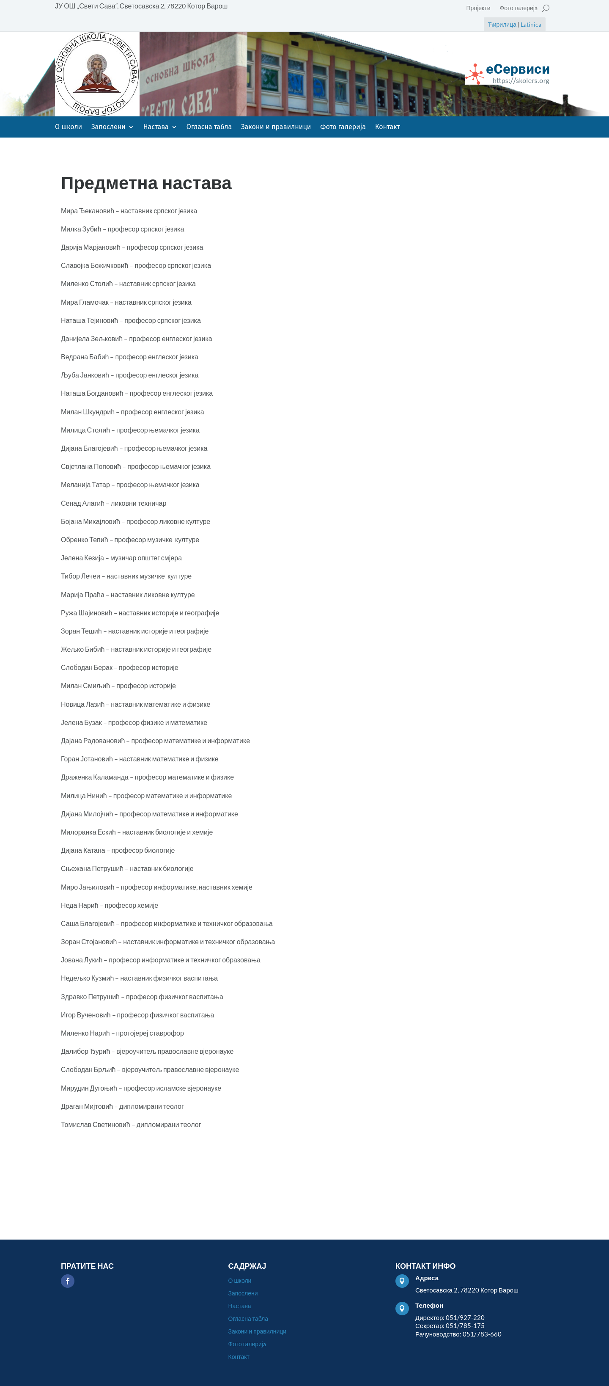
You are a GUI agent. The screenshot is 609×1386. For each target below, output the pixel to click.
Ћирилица (502, 24)
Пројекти (478, 8)
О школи (68, 127)
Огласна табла (209, 127)
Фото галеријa (519, 8)
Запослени (108, 127)
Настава (156, 127)
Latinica (531, 24)
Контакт (387, 127)
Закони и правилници (276, 127)
